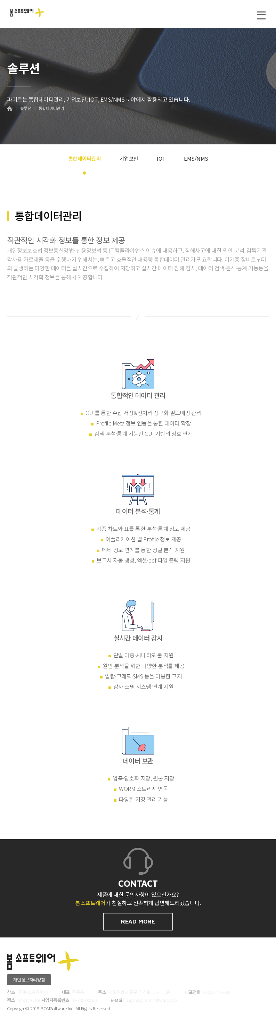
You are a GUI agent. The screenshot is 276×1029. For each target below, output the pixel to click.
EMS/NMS (196, 158)
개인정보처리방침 (29, 979)
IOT (161, 158)
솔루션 (25, 108)
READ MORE (138, 921)
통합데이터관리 (51, 108)
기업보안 (129, 158)
